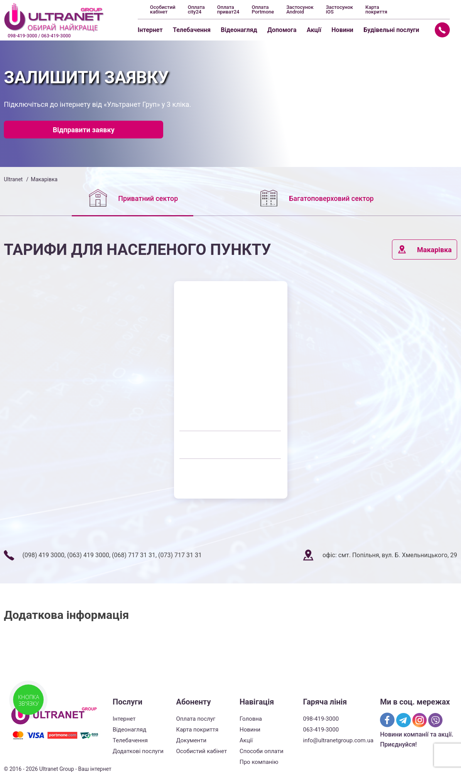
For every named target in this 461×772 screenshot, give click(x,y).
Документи (191, 740)
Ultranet (13, 179)
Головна (251, 718)
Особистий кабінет (163, 9)
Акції (314, 30)
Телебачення (192, 30)
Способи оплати (262, 751)
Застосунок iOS (339, 9)
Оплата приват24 (228, 9)
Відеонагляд (239, 30)
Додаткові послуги (138, 751)
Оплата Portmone (263, 9)
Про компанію (259, 762)
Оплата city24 (196, 9)
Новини (342, 30)
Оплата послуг (196, 718)
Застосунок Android (299, 9)
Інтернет (150, 30)
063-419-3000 (321, 729)
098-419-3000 (321, 718)
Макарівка (424, 249)
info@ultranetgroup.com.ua (338, 740)
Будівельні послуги (391, 30)
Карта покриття (376, 9)
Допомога (282, 30)
